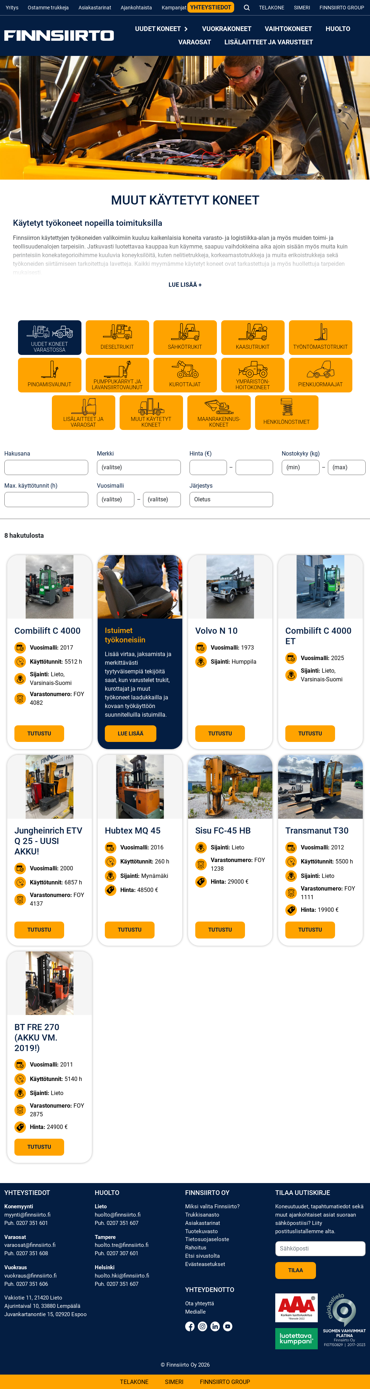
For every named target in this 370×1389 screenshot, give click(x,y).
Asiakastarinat (95, 8)
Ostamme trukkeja (48, 8)
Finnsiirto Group (342, 8)
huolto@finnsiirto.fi (118, 1215)
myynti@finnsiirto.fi (27, 1215)
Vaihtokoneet (288, 29)
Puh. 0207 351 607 (116, 1223)
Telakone (271, 8)
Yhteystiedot (210, 7)
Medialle (195, 1312)
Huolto (338, 29)
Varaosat (194, 42)
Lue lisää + (185, 284)
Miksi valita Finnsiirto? (212, 1206)
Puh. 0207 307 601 (116, 1253)
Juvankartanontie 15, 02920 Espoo (45, 1314)
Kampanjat (174, 8)
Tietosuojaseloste (207, 1239)
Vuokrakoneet (226, 29)
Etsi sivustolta (202, 1256)
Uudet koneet (161, 29)
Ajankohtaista (136, 8)
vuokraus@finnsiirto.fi (30, 1275)
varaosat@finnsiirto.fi (29, 1245)
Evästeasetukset (205, 1264)
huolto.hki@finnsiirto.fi (122, 1275)
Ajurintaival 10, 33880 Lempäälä (42, 1306)
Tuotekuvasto (201, 1231)
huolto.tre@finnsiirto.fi (121, 1245)
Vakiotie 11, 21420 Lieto (33, 1298)
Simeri (302, 8)
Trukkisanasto (202, 1215)
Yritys (12, 8)
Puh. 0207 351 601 (26, 1223)
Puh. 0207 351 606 (26, 1284)
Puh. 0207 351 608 (26, 1253)
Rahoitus (195, 1247)
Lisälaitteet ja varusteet (268, 42)
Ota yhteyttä (199, 1303)
